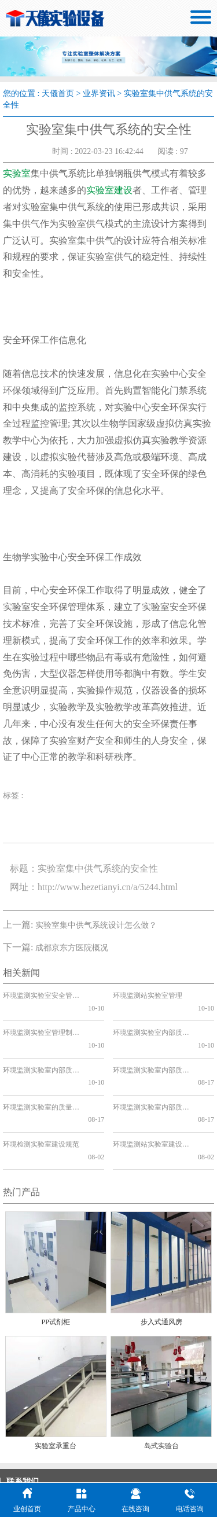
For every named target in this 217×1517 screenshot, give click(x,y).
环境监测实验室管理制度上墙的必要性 (41, 1020)
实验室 (17, 173)
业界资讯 (99, 93)
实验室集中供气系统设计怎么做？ (96, 925)
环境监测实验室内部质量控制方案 (41, 1045)
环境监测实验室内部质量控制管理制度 (151, 1020)
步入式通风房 (161, 1259)
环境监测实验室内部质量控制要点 (151, 1070)
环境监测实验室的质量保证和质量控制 (41, 1070)
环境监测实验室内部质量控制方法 (151, 1045)
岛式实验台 (161, 1383)
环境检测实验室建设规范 (41, 1094)
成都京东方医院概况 (71, 947)
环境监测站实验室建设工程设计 (151, 1094)
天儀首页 (58, 93)
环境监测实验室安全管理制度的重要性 (41, 995)
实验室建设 (109, 190)
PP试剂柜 (56, 1259)
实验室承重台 (55, 1383)
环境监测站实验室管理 (147, 995)
